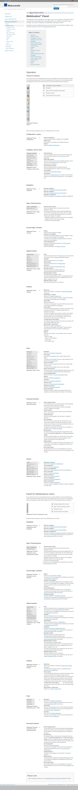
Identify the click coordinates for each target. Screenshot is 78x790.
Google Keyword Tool (55, 330)
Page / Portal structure (10, 32)
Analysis (7, 37)
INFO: (28, 12)
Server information (54, 477)
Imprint (11, 789)
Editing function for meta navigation (58, 194)
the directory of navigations (55, 200)
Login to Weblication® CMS (10, 19)
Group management (55, 474)
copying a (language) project (61, 379)
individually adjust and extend (52, 783)
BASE (39, 25)
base (57, 22)
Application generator (55, 391)
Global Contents (34, 45)
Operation (33, 35)
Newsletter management (55, 357)
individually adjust (47, 26)
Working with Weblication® (11, 21)
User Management (53, 365)
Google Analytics (54, 300)
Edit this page (8, 46)
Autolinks (61, 265)
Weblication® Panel (9, 25)
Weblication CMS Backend (56, 468)
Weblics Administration (54, 145)
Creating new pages (60, 251)
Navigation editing (54, 240)
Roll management (67, 474)
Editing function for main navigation (58, 197)
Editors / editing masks (10, 48)
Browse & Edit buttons (65, 447)
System (7, 43)
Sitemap (4, 789)
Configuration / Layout (10, 27)
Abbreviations (62, 268)
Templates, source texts (10, 29)
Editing (59, 237)
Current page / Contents (10, 34)
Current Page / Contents (36, 44)
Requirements (8, 13)
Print (14, 789)
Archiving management (55, 385)
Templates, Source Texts (36, 39)
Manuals (8, 789)
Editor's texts (62, 260)
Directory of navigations (55, 537)
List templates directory (55, 176)
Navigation (33, 41)
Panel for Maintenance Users (37, 53)
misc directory (67, 173)
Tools (7, 39)
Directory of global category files (57, 271)
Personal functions (9, 41)
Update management (55, 487)
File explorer (67, 248)
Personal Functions (35, 50)
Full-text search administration (57, 388)
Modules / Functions (9, 50)
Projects (7, 23)
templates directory (55, 167)
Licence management (55, 483)
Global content (9, 36)
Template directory (54, 179)
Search (56, 8)
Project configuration (57, 433)
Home (1, 789)
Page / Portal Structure (36, 42)
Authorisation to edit (48, 568)
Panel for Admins (35, 36)
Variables (66, 139)
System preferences (54, 480)
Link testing (53, 360)
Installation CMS (8, 16)
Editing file (66, 319)
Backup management (55, 382)
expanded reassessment (52, 376)
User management (54, 471)
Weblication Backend (49, 466)
